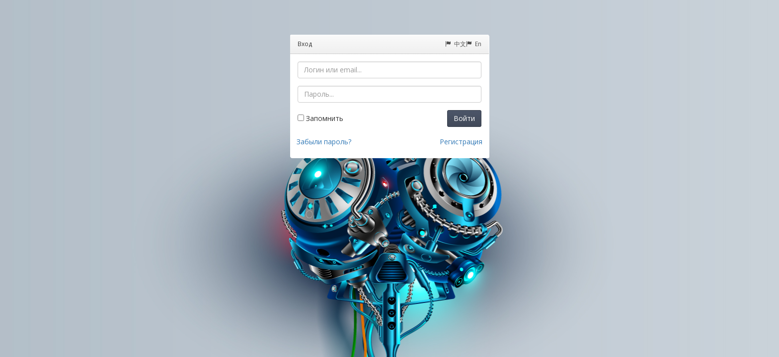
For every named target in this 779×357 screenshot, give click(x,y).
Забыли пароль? (324, 141)
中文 (455, 44)
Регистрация (461, 141)
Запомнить (320, 118)
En (473, 44)
